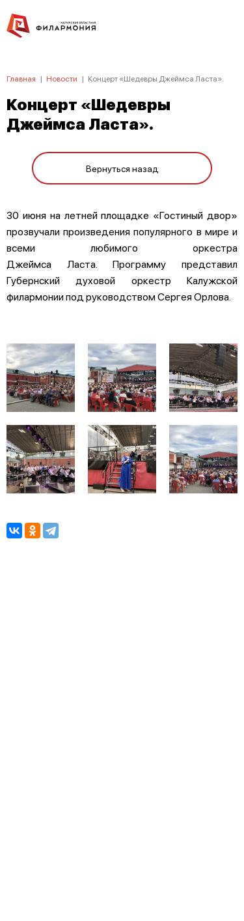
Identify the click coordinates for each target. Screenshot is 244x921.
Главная (21, 78)
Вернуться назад (122, 168)
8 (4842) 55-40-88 (122, 859)
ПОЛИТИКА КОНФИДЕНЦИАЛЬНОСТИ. (122, 736)
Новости (61, 78)
